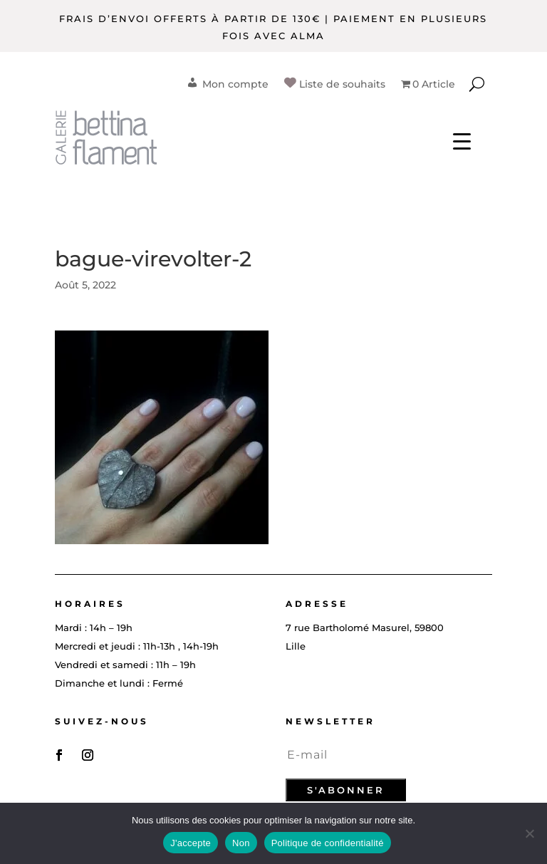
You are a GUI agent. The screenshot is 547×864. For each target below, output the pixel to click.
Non (241, 843)
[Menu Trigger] (461, 140)
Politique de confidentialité (327, 843)
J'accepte (190, 843)
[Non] (529, 833)
